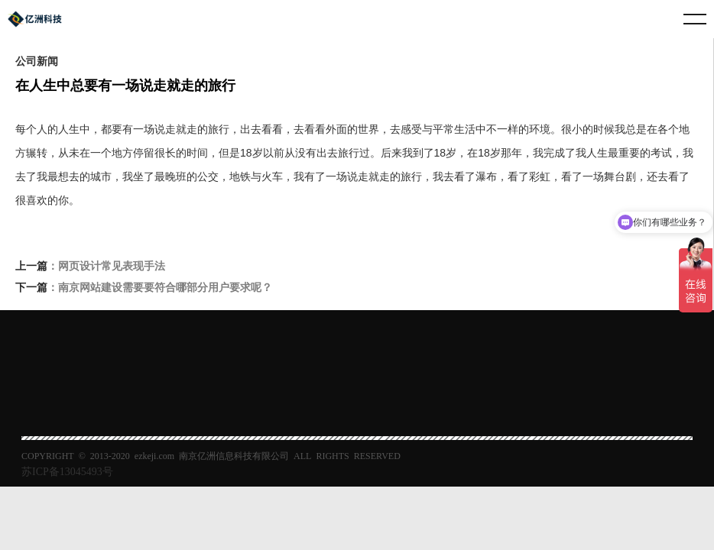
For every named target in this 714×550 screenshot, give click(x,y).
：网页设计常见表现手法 (90, 266)
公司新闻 (36, 60)
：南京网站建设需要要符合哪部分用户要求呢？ (143, 288)
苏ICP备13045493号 (67, 470)
